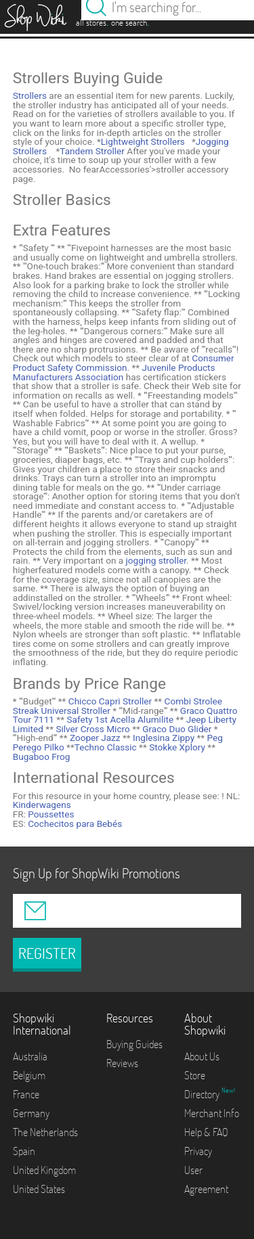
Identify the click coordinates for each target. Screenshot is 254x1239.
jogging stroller (156, 560)
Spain (24, 1151)
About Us (201, 1056)
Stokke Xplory (176, 747)
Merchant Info (211, 1113)
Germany (31, 1113)
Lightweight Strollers (143, 141)
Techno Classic (106, 747)
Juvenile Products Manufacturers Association (114, 372)
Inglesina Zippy (162, 737)
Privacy (198, 1151)
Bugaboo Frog (41, 756)
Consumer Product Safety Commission (123, 363)
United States (39, 1189)
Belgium (29, 1075)
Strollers (30, 95)
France (26, 1094)
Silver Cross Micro (92, 728)
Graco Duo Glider (176, 728)
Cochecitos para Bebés (75, 823)
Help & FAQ (206, 1132)
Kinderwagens (42, 804)
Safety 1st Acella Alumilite (118, 719)
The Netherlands (45, 1132)
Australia (30, 1056)
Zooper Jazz (94, 737)
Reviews (122, 1063)
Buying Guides (134, 1044)
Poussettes (51, 814)
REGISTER (47, 953)
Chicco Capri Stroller (109, 701)
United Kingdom (44, 1170)
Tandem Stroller (92, 150)
